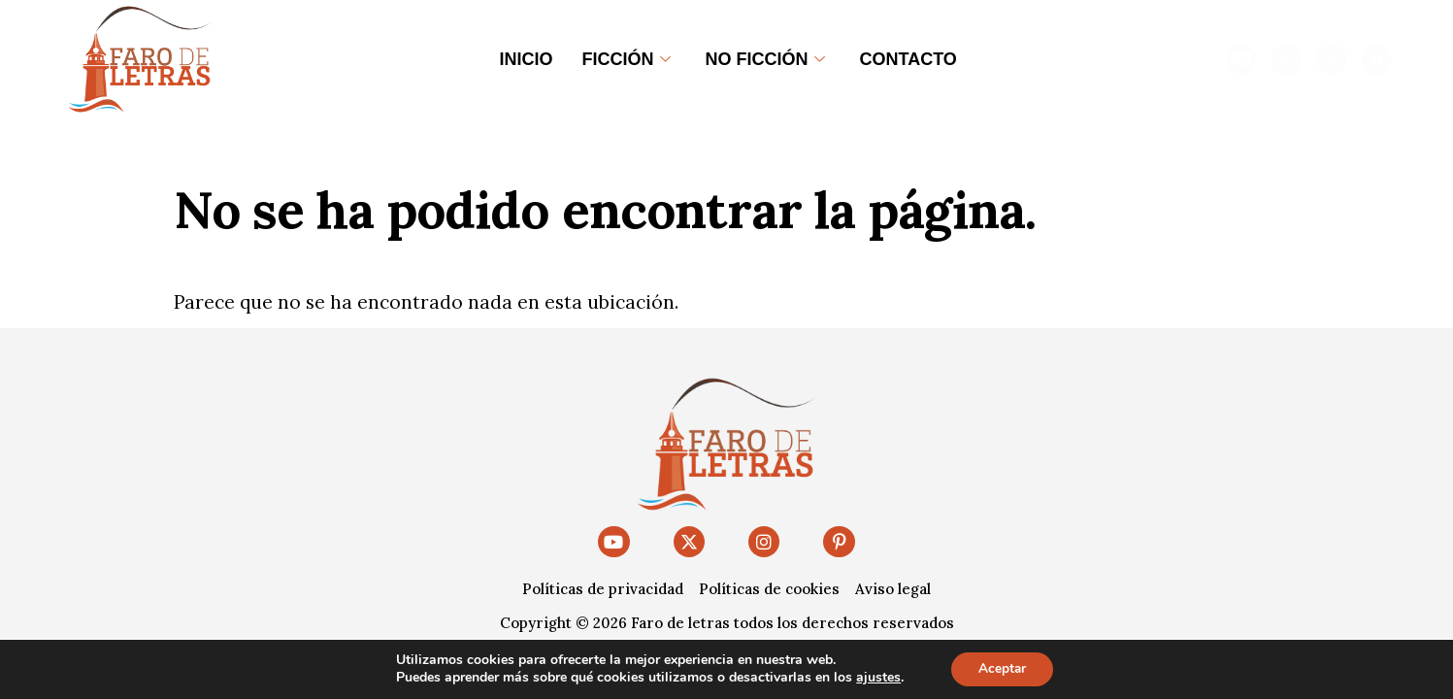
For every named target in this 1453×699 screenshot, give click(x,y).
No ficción (765, 59)
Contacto (908, 59)
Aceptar (1001, 668)
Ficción (626, 59)
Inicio (526, 59)
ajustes (876, 677)
